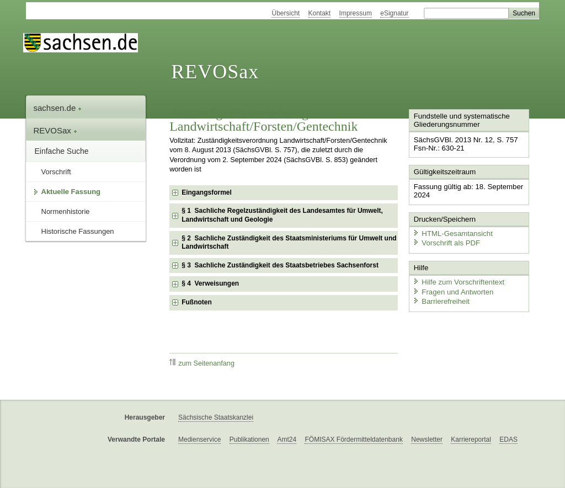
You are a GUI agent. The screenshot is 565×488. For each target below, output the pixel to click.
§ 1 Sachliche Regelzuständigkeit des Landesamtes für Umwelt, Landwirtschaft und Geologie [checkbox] (282, 215)
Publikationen (249, 439)
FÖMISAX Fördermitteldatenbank (353, 439)
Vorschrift (56, 172)
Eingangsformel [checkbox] (207, 192)
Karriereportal (471, 439)
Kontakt (319, 13)
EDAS (508, 439)
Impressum (355, 13)
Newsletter (427, 439)
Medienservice (199, 439)
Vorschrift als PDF (445, 241)
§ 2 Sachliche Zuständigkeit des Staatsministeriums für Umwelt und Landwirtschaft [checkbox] (289, 242)
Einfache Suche (62, 151)
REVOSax (215, 72)
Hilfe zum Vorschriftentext (457, 280)
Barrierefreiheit (440, 299)
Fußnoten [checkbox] (197, 302)
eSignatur (394, 13)
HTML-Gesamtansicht (451, 232)
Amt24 (286, 439)
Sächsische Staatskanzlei (215, 417)
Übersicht (285, 13)
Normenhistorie (65, 211)
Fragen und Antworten (452, 289)
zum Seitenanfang (201, 363)
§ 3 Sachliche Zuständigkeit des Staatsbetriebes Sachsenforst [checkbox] (280, 265)
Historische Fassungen (77, 231)
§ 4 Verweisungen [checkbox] (210, 283)
